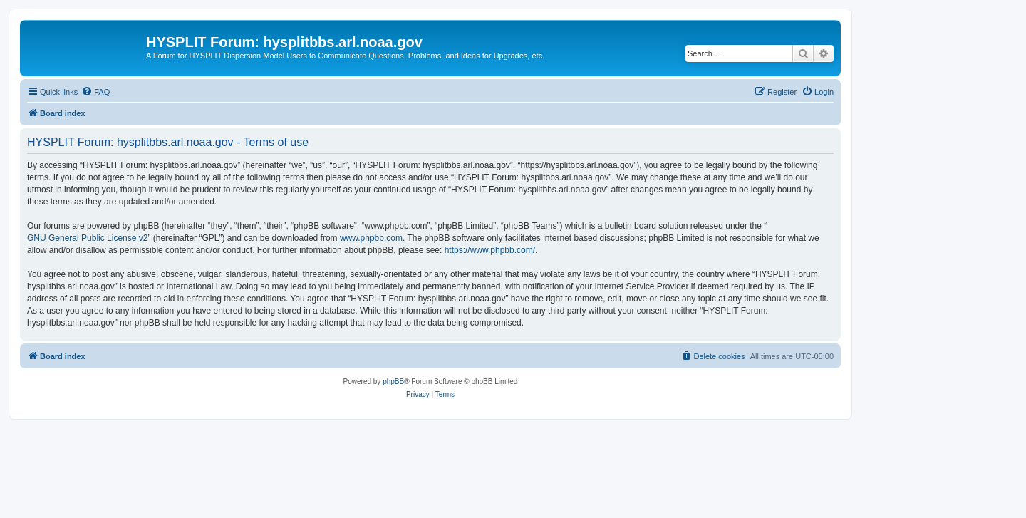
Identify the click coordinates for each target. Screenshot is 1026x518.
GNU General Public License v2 (87, 238)
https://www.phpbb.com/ (490, 250)
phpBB (393, 381)
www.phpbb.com (371, 238)
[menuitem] (95, 91)
